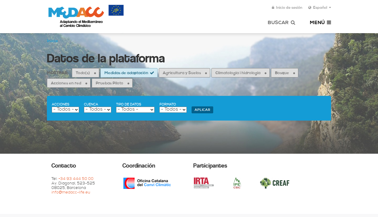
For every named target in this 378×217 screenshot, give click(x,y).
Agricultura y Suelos (182, 73)
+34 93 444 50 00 (76, 179)
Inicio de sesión (287, 8)
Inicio (52, 41)
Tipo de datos (128, 104)
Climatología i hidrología (237, 73)
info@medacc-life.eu (70, 193)
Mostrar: (57, 73)
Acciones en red (66, 84)
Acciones (60, 104)
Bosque (282, 73)
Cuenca (91, 104)
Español (319, 8)
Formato (167, 104)
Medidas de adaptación (126, 73)
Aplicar (202, 110)
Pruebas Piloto (109, 84)
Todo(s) (83, 73)
